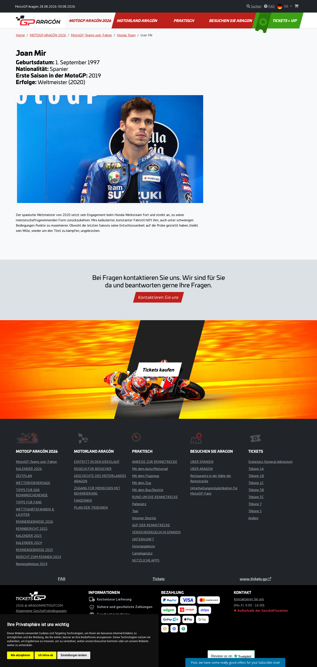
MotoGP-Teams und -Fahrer (91, 35)
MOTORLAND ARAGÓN (137, 20)
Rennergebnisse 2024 (31, 564)
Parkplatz (139, 504)
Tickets (159, 578)
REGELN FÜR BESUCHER (93, 468)
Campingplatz (142, 553)
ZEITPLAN (24, 475)
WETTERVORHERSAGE (33, 482)
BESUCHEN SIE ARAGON (231, 20)
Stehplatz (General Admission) (270, 461)
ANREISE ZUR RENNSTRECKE (154, 461)
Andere (253, 518)
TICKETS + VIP (276, 20)
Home (20, 35)
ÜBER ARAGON (201, 468)
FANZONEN (83, 500)
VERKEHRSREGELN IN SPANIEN (156, 532)
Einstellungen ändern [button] (74, 655)
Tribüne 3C (256, 497)
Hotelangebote (143, 546)
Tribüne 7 (255, 504)
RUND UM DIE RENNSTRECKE (155, 497)
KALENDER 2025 (29, 535)
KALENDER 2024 (29, 542)
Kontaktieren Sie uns (159, 297)
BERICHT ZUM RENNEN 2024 (38, 556)
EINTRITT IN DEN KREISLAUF (97, 461)
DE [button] (283, 6)
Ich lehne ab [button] (45, 655)
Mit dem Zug (141, 482)
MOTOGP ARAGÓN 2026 (90, 20)
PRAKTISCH (184, 20)
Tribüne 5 (255, 511)
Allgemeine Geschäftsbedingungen (41, 610)
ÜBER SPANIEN (201, 461)
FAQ (61, 578)
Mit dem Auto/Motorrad (150, 468)
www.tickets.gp (255, 578)
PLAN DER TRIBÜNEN (91, 507)
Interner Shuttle (144, 518)
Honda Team (126, 35)
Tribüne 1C (256, 482)
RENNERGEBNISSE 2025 (34, 549)
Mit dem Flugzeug (145, 475)
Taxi (135, 511)
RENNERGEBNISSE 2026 (34, 521)
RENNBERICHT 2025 (32, 528)
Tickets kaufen (158, 369)
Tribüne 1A (256, 468)
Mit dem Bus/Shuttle (147, 490)
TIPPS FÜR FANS (29, 502)
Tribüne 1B (256, 475)
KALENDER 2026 (29, 468)
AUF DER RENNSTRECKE (151, 525)
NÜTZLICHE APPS (145, 560)
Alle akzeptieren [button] (20, 655)
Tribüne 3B (256, 490)
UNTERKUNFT (143, 539)
